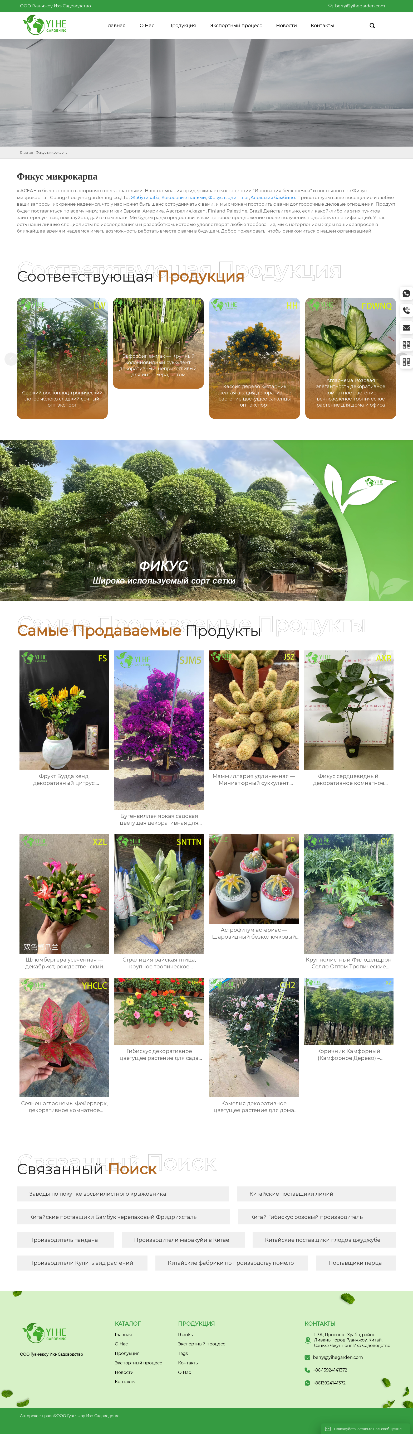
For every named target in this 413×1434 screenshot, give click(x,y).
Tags (183, 1353)
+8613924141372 (329, 1382)
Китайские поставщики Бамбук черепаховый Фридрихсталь (112, 1217)
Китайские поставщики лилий (291, 1194)
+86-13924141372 (330, 1370)
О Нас (184, 1372)
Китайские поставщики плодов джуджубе (322, 1240)
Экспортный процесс (201, 1343)
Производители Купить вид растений (81, 1263)
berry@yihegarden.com (360, 5)
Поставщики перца (355, 1263)
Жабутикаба (145, 197)
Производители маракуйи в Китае (181, 1240)
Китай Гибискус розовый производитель (306, 1217)
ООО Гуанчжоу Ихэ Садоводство (55, 5)
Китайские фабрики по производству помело (231, 1263)
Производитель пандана (63, 1240)
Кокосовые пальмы (183, 197)
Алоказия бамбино (272, 197)
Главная (26, 152)
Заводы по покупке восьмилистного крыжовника (97, 1194)
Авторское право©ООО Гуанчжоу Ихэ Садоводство (70, 1415)
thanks (185, 1334)
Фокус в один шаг (228, 197)
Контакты (188, 1362)
